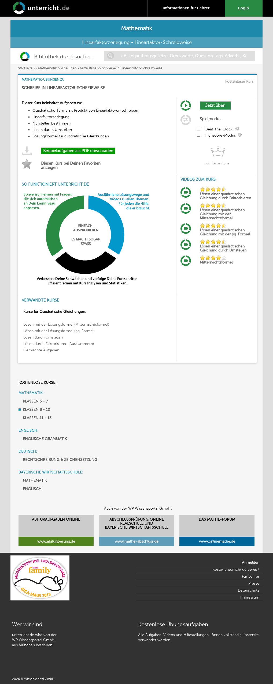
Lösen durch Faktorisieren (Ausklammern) (58, 344)
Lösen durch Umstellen (43, 337)
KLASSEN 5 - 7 (35, 401)
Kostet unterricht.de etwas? (235, 570)
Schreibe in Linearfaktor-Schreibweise (132, 68)
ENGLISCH (32, 489)
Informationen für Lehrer (186, 8)
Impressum (249, 597)
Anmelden (250, 563)
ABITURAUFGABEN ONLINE (56, 519)
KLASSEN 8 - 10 (36, 410)
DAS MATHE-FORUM (217, 519)
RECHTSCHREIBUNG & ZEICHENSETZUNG (60, 460)
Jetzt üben (215, 105)
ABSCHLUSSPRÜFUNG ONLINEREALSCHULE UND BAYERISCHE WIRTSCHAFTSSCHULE (136, 523)
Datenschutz (248, 590)
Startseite (25, 68)
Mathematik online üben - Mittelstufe (67, 68)
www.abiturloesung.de (56, 541)
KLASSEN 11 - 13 (37, 418)
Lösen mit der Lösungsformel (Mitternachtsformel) (66, 324)
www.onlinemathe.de (217, 541)
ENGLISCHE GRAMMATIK (45, 439)
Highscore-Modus (220, 135)
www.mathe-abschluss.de (136, 541)
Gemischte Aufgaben (41, 350)
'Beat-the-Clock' (219, 129)
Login (244, 8)
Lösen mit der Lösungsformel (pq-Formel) (59, 331)
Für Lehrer (250, 576)
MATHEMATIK (35, 481)
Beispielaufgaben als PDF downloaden (78, 151)
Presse (253, 583)
